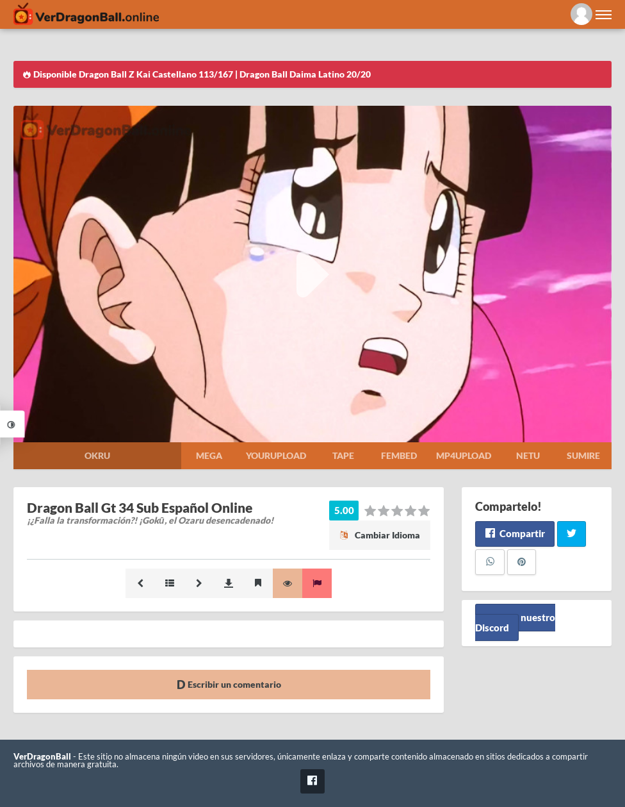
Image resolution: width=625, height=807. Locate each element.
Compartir (514, 533)
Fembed (399, 455)
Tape (343, 455)
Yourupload (276, 455)
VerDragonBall (42, 756)
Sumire (583, 455)
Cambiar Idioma (379, 534)
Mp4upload (463, 455)
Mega (209, 455)
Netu (528, 455)
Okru (97, 455)
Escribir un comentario (229, 684)
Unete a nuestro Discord (515, 622)
